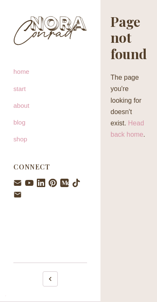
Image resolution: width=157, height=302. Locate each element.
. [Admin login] (5, 294)
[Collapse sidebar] (50, 278)
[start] (50, 89)
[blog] (50, 122)
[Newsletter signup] (17, 183)
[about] (50, 105)
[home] (50, 71)
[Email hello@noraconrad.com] (17, 194)
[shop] (50, 139)
